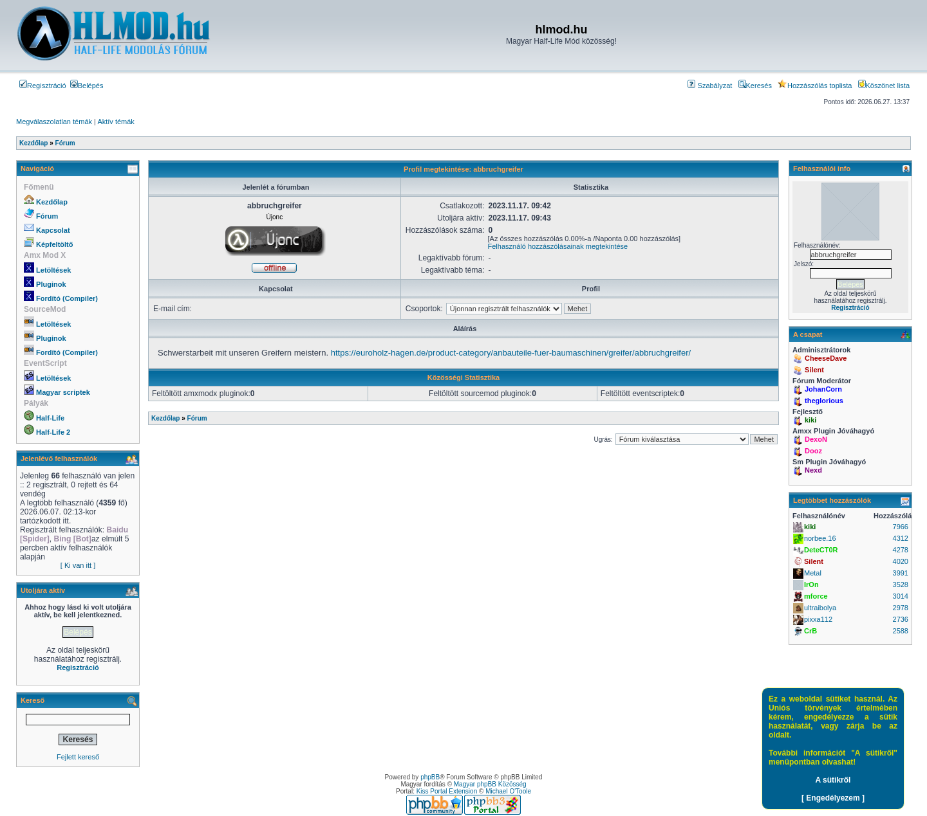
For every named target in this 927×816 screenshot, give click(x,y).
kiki (810, 420)
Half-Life (50, 418)
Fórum (47, 216)
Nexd (813, 470)
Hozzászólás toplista (815, 85)
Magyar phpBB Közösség (490, 784)
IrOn (811, 584)
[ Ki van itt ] (78, 565)
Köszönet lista (884, 85)
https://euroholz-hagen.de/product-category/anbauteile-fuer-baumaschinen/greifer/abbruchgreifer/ (511, 353)
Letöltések (53, 270)
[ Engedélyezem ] (833, 797)
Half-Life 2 (53, 432)
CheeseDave (826, 358)
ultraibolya (820, 608)
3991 (900, 573)
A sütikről (833, 779)
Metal (812, 573)
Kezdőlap (52, 202)
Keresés (755, 85)
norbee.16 (820, 538)
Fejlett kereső (78, 757)
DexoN (816, 439)
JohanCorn (823, 389)
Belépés (87, 85)
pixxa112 (818, 619)
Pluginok (51, 284)
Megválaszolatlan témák (54, 121)
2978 (900, 608)
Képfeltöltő (54, 244)
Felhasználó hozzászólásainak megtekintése (558, 246)
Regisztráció (42, 85)
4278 (900, 550)
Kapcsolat (53, 230)
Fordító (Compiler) (67, 298)
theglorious (824, 400)
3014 (900, 596)
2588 (900, 631)
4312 (900, 538)
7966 (900, 526)
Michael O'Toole (508, 791)
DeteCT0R (821, 550)
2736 (900, 619)
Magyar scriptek (63, 392)
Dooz (813, 451)
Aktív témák (115, 121)
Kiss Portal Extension (447, 791)
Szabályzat (710, 85)
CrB (810, 631)
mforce (816, 596)
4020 (900, 561)
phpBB (430, 777)
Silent (814, 370)
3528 (900, 584)
